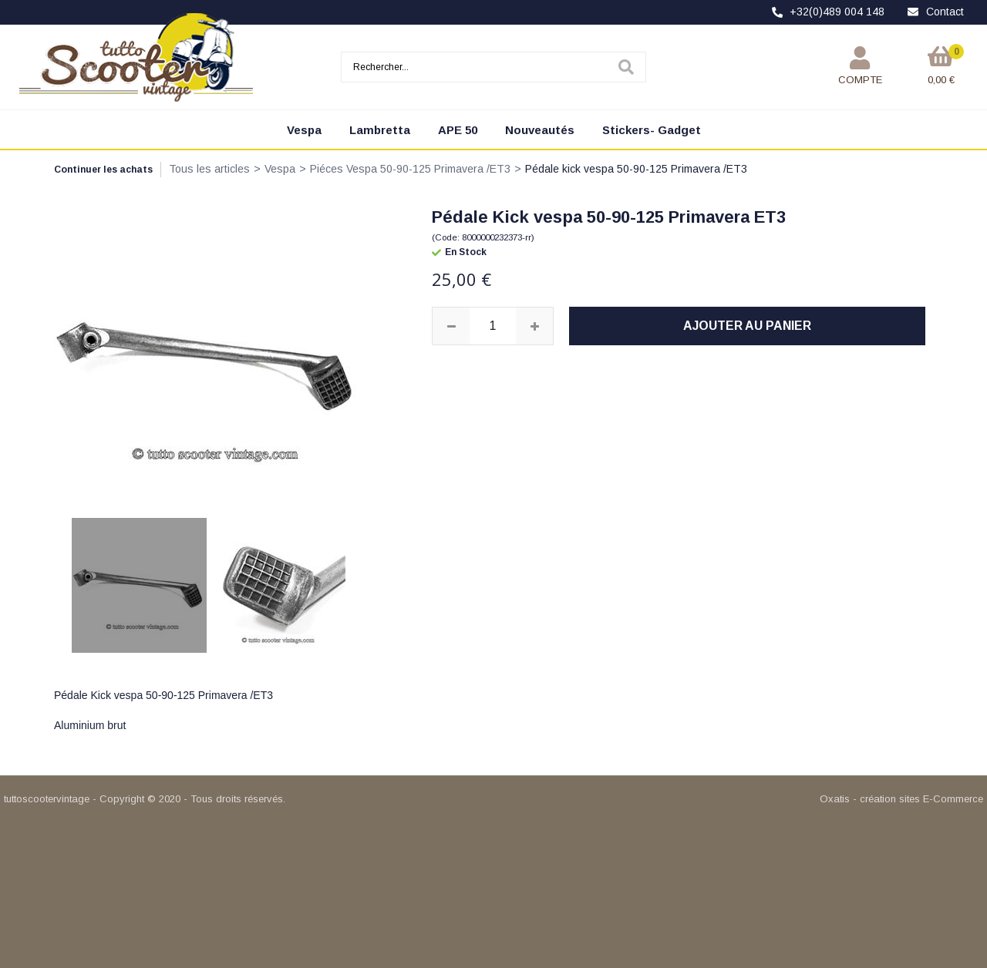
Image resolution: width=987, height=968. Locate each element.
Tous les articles (209, 169)
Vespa (304, 129)
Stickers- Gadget (651, 129)
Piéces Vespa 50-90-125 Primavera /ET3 (410, 169)
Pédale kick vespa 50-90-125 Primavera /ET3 (636, 169)
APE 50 (457, 129)
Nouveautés (539, 129)
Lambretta (379, 129)
